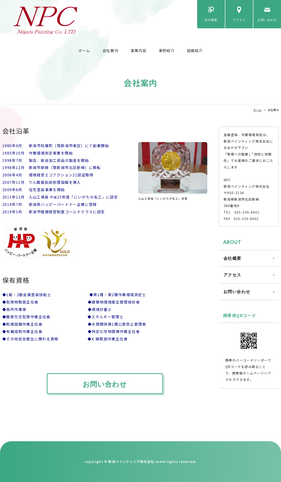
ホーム (84, 50)
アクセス (239, 20)
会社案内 (110, 50)
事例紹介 (167, 50)
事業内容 (138, 50)
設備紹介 (195, 50)
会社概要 (211, 20)
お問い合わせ (267, 20)
